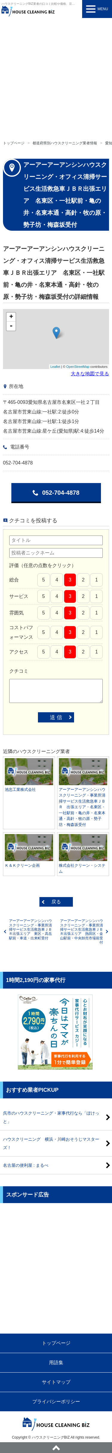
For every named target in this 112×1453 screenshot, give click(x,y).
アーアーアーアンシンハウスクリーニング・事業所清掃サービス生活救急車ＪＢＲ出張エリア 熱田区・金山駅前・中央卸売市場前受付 (81, 931)
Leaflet (55, 366)
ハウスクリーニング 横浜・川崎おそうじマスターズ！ (51, 1143)
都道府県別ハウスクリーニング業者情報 (65, 143)
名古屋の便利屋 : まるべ (25, 1165)
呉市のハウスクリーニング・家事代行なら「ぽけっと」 (51, 1117)
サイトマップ (56, 1382)
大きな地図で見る (90, 373)
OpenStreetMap (78, 366)
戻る (56, 901)
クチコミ (18, 671)
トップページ (13, 143)
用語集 (56, 1362)
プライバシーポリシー (56, 1401)
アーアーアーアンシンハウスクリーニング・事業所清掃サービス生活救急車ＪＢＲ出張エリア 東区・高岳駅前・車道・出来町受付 (30, 929)
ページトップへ (56, 1447)
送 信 (56, 717)
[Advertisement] (56, 77)
